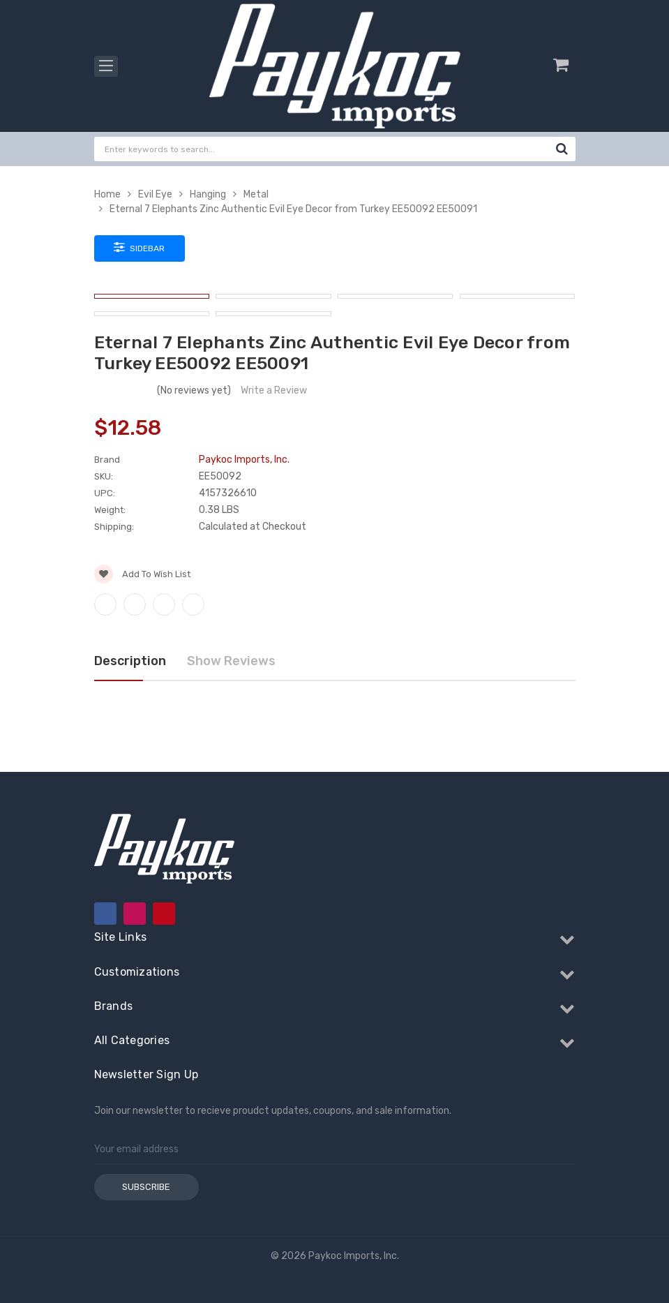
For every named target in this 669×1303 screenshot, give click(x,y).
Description (130, 661)
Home (107, 194)
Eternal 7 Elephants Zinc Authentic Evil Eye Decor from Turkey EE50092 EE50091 (293, 209)
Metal (256, 194)
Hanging (208, 194)
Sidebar (139, 247)
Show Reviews (231, 661)
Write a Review (274, 390)
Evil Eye (155, 194)
